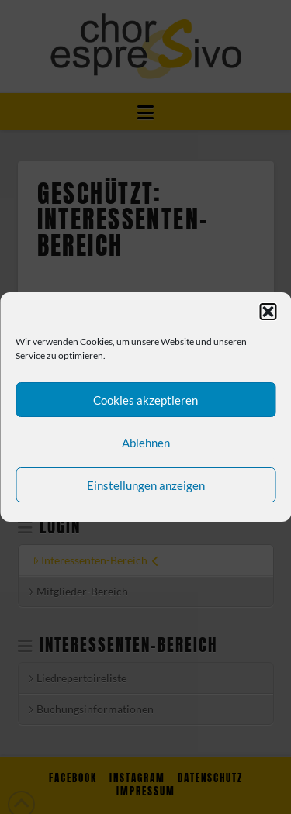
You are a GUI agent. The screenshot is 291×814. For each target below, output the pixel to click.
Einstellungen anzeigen (146, 485)
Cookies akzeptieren (145, 400)
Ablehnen (146, 443)
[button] (267, 311)
